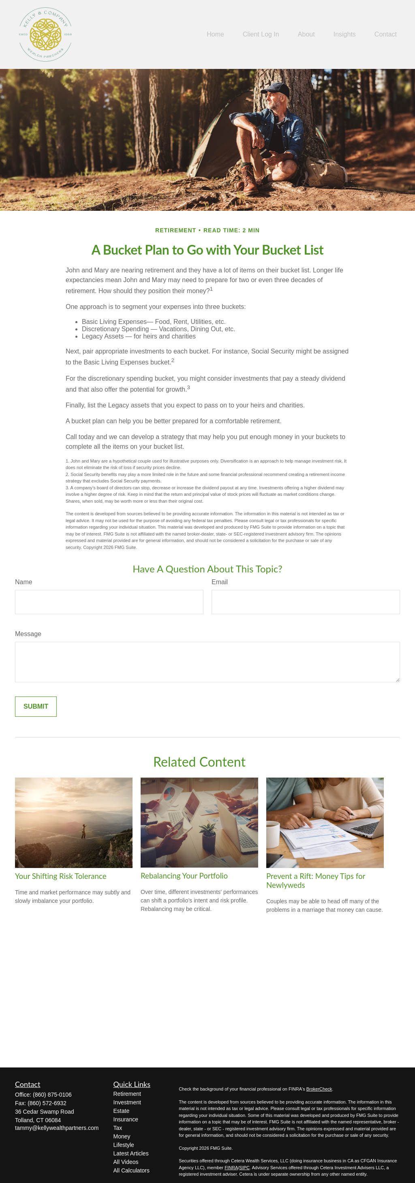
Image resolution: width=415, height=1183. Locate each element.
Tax (117, 1128)
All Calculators (131, 1170)
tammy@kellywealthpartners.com (56, 1128)
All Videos (126, 1162)
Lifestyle (123, 1145)
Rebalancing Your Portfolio (184, 875)
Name (23, 582)
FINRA (231, 1167)
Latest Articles (131, 1153)
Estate (121, 1111)
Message (28, 633)
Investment (127, 1102)
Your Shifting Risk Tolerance (61, 876)
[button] (215, 35)
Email (220, 582)
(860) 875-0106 (52, 1094)
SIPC (244, 1167)
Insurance (125, 1119)
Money (121, 1136)
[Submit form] (36, 707)
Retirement (127, 1094)
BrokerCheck (319, 1089)
